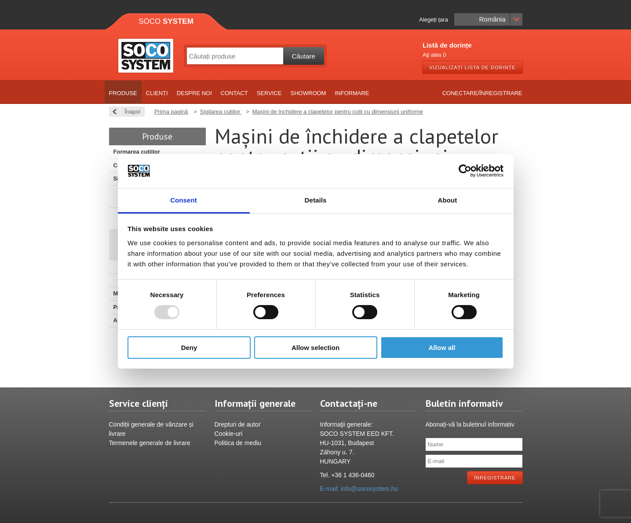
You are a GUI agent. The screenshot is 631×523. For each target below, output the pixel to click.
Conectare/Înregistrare (482, 93)
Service (269, 93)
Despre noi (194, 93)
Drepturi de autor (238, 424)
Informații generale (255, 403)
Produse (123, 93)
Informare (352, 93)
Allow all (442, 347)
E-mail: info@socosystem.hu (359, 488)
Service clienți (138, 403)
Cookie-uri (229, 433)
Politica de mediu (238, 442)
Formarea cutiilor (136, 151)
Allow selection (315, 347)
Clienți (157, 93)
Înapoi (130, 111)
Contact (234, 93)
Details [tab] (316, 200)
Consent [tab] (183, 200)
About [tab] (447, 200)
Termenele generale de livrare (149, 442)
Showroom (308, 93)
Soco (166, 21)
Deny (189, 347)
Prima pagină (171, 111)
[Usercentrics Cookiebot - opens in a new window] (465, 170)
